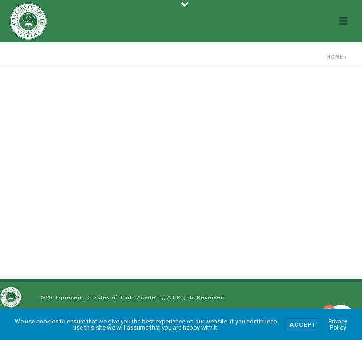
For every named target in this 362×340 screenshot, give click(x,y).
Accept (302, 324)
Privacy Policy (338, 324)
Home (335, 57)
